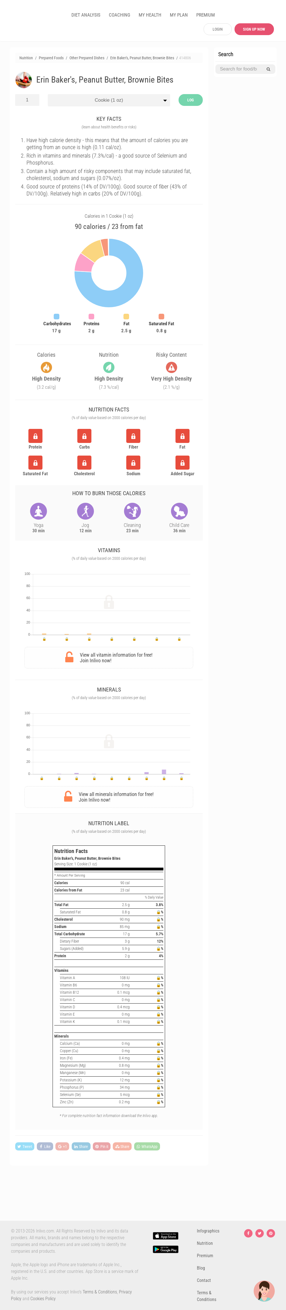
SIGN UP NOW (254, 29)
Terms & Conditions (100, 1292)
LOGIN (218, 29)
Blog (201, 1268)
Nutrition (205, 1243)
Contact (204, 1280)
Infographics (208, 1231)
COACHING (119, 15)
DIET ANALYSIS (85, 15)
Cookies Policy (43, 1298)
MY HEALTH (150, 15)
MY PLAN (179, 15)
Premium (205, 1255)
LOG (190, 100)
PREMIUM (205, 15)
